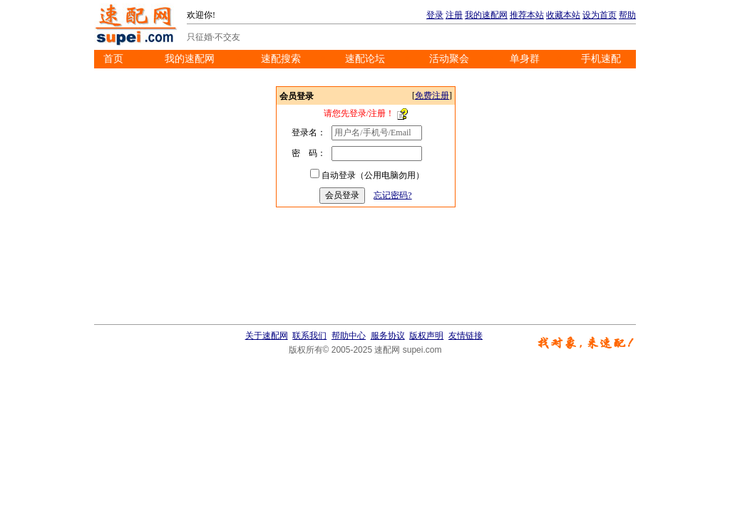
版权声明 (426, 336)
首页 (113, 58)
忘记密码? (392, 195)
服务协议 (388, 336)
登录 (434, 15)
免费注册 (432, 95)
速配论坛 (365, 58)
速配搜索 (281, 58)
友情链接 (465, 336)
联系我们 (309, 336)
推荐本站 (527, 15)
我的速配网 (486, 15)
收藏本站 (563, 15)
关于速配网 (266, 336)
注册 (454, 15)
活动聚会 (449, 58)
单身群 (525, 58)
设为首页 (599, 15)
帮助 (627, 15)
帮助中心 (348, 336)
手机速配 (601, 58)
